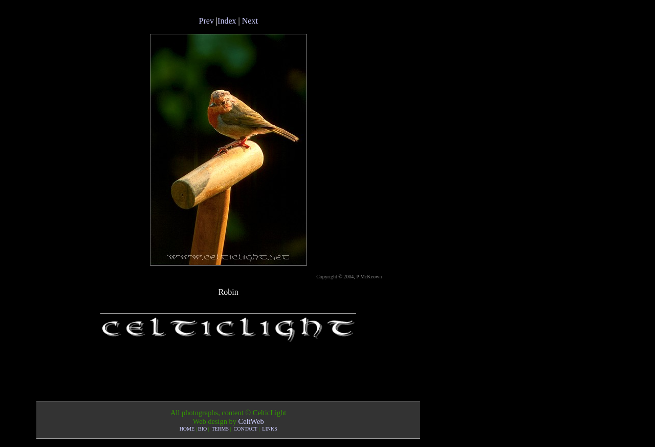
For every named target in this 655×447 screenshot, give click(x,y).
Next (250, 20)
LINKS (269, 429)
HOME (187, 429)
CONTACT (245, 429)
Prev (206, 20)
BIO (202, 429)
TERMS (220, 429)
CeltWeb (251, 421)
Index (226, 20)
